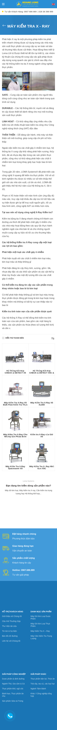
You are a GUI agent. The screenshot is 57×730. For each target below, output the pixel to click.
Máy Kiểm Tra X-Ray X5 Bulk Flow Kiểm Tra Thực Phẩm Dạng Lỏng (15, 405)
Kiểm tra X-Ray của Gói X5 (41, 435)
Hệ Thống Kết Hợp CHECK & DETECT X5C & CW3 (41, 373)
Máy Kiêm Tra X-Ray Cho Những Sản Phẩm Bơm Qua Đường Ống (15, 436)
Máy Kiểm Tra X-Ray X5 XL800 (41, 404)
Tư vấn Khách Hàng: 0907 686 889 (21, 11)
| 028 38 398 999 (45, 11)
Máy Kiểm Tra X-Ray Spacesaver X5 (15, 467)
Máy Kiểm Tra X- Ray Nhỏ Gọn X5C (41, 467)
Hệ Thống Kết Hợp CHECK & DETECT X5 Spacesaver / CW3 (15, 373)
